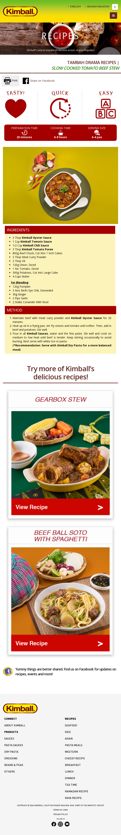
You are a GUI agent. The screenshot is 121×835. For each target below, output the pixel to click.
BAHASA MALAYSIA (97, 6)
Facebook (115, 7)
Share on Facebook (38, 80)
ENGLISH (74, 6)
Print (11, 80)
